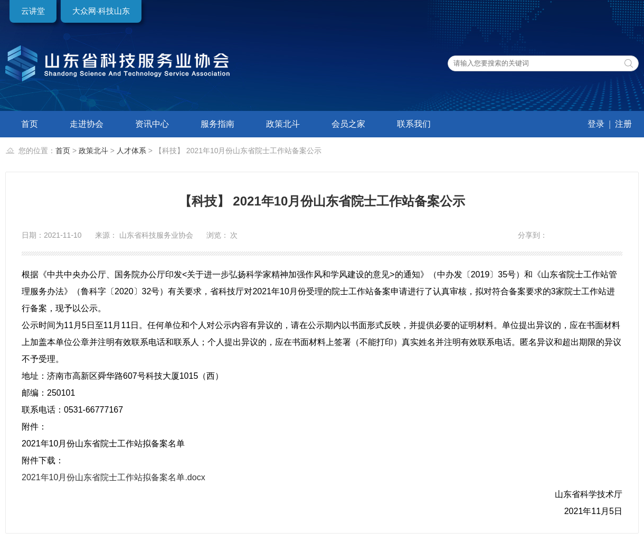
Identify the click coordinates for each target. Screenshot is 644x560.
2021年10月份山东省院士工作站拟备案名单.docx (113, 477)
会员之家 (348, 123)
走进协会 (86, 123)
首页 (29, 123)
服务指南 (217, 123)
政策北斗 (283, 123)
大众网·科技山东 (101, 10)
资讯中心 (152, 123)
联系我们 (414, 123)
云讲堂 (33, 10)
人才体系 (131, 150)
